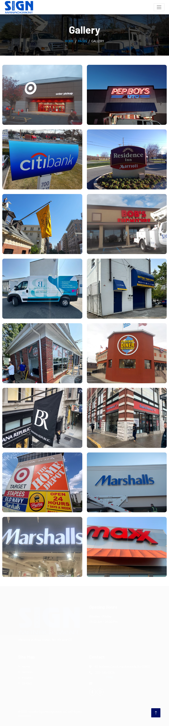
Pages (82, 41)
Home (69, 41)
